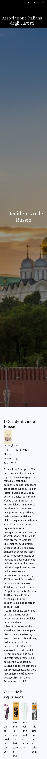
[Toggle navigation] (3, 10)
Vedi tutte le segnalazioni (14, 694)
